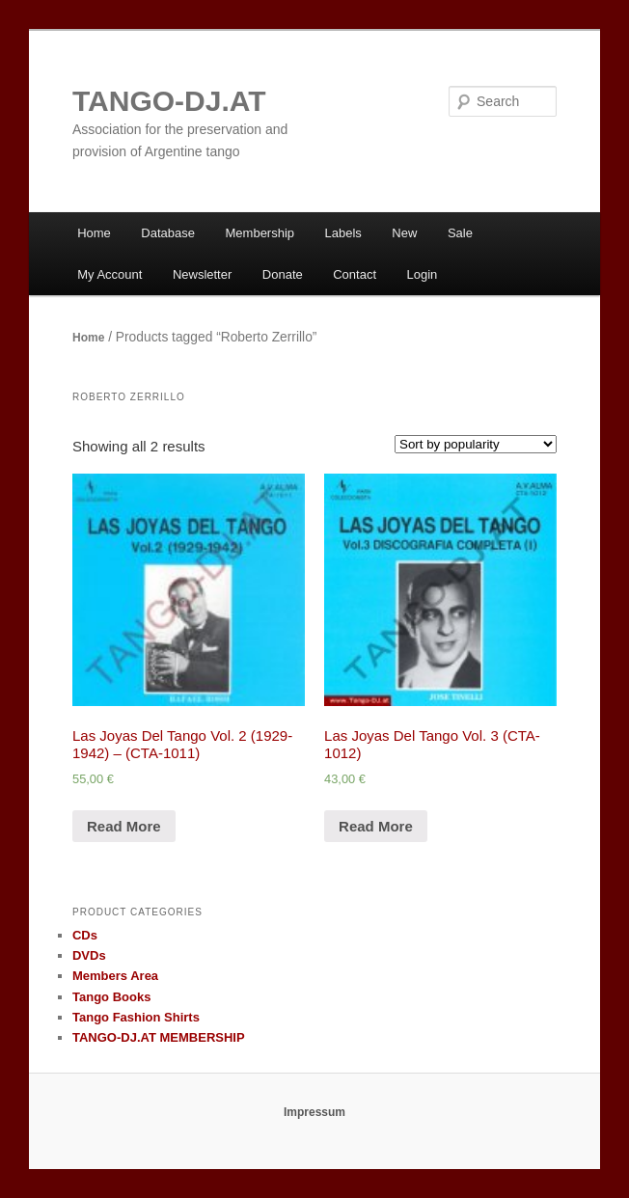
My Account (109, 274)
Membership (260, 233)
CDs (84, 935)
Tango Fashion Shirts (136, 1017)
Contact (354, 274)
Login (422, 274)
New (404, 233)
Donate (282, 274)
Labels (343, 233)
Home (94, 233)
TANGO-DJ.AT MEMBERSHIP (158, 1037)
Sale (460, 233)
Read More (124, 826)
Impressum (314, 1112)
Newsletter (202, 274)
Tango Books (111, 997)
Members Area (115, 975)
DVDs (89, 955)
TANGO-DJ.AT (169, 101)
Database (168, 233)
